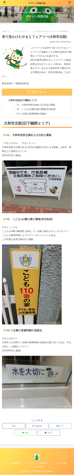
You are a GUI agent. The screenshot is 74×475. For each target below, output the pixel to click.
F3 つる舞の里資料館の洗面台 (32, 114)
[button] (48, 433)
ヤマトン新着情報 (13, 463)
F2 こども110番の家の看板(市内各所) (36, 109)
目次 (34, 91)
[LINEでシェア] (25, 433)
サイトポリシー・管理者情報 (37, 463)
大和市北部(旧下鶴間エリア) (22, 100)
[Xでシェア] (13, 426)
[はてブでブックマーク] (60, 426)
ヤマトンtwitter (61, 463)
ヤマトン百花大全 (37, 3)
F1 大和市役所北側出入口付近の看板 (36, 105)
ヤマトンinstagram (37, 467)
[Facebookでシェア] (37, 426)
